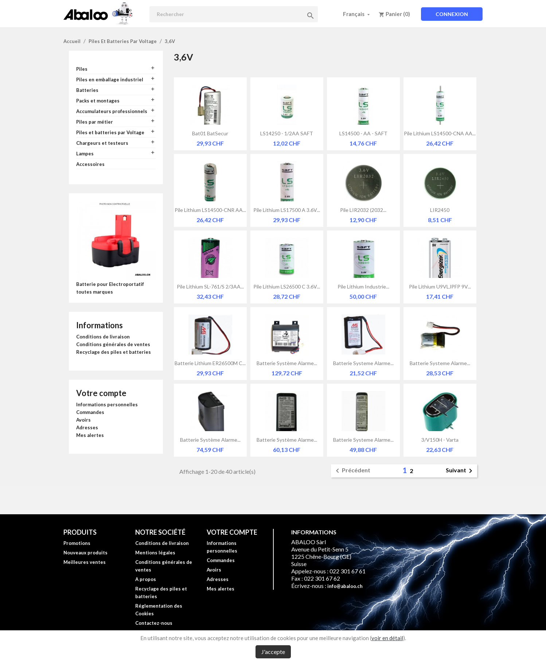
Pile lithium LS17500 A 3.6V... (286, 210)
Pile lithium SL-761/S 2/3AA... (210, 286)
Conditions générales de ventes (113, 344)
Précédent (351, 471)
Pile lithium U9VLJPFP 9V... (440, 286)
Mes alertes (90, 435)
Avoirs (83, 420)
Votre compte (101, 393)
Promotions (76, 543)
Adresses (87, 427)
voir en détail (387, 638)
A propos (145, 579)
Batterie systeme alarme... (363, 363)
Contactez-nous (153, 623)
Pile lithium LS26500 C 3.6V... (286, 286)
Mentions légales (155, 552)
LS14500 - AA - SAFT (363, 133)
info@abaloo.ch (345, 586)
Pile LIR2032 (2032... (363, 210)
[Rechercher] (233, 14)
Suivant (460, 471)
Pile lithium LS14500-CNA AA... (440, 133)
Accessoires (90, 164)
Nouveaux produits (85, 552)
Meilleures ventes (84, 562)
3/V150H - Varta (440, 439)
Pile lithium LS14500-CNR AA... (210, 210)
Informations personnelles (107, 404)
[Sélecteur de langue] (357, 13)
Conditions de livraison (103, 337)
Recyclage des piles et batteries (113, 352)
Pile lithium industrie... (363, 286)
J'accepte (273, 651)
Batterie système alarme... (287, 363)
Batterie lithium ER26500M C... (210, 363)
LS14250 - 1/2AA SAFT (286, 133)
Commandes (90, 412)
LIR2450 (439, 210)
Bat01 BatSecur (210, 133)
